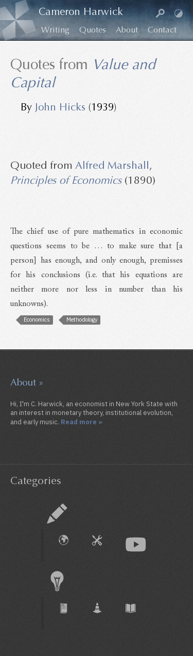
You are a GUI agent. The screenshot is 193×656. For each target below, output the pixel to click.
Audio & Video (136, 545)
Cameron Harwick (81, 12)
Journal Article (69, 613)
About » (26, 382)
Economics (37, 319)
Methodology (81, 319)
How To (102, 546)
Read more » (81, 422)
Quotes (92, 30)
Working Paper (102, 613)
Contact (162, 30)
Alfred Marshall (112, 165)
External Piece (69, 546)
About (127, 30)
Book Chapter (136, 613)
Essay (57, 514)
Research (57, 581)
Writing (55, 30)
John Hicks (60, 107)
